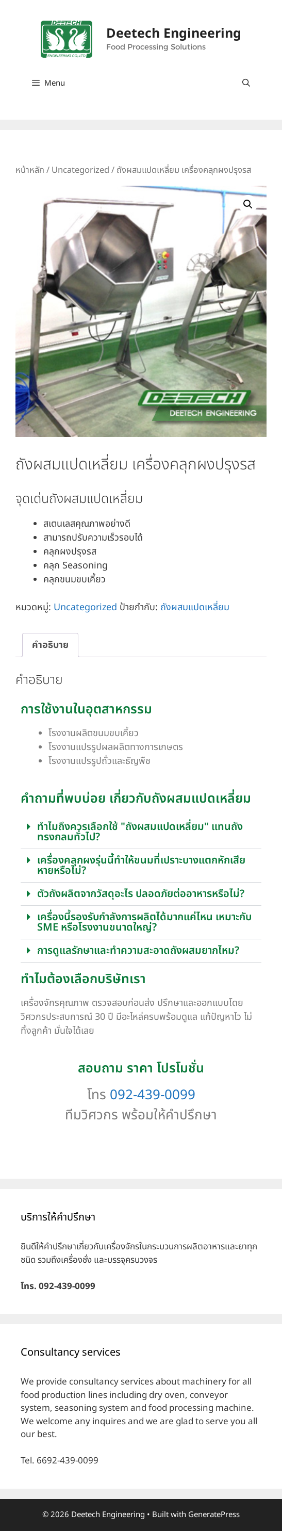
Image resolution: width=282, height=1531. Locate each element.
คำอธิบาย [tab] (50, 645)
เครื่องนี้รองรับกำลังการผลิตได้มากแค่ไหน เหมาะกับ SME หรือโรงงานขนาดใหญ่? (144, 922)
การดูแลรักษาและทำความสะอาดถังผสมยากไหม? (138, 950)
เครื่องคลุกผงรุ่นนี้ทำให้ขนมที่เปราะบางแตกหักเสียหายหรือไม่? (141, 865)
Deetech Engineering (173, 33)
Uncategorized (80, 170)
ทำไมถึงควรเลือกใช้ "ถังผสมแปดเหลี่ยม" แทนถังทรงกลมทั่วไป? (140, 832)
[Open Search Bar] (246, 83)
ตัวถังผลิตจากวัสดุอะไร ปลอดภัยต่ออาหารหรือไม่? (140, 894)
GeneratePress (214, 1515)
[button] (248, 204)
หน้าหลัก (29, 170)
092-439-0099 (152, 1095)
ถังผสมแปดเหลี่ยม (194, 607)
